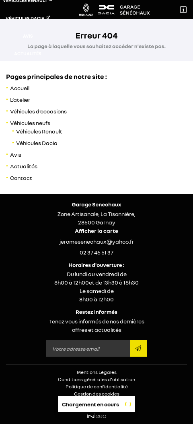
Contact (28, 71)
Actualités (27, 53)
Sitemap (97, 401)
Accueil (19, 88)
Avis (28, 35)
